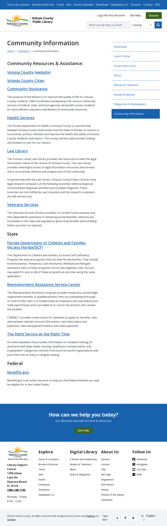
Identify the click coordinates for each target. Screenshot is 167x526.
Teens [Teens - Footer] (41, 469)
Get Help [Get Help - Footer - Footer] (106, 474)
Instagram (140, 464)
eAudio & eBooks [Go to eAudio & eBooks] (124, 94)
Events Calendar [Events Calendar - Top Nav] (83, 4)
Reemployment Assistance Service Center (43, 284)
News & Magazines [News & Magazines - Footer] (80, 474)
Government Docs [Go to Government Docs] (125, 66)
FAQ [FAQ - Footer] (103, 469)
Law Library (17, 150)
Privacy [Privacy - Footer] (105, 489)
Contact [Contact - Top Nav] (148, 4)
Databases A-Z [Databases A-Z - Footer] (46, 494)
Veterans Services (22, 204)
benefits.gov (18, 372)
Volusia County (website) (29, 72)
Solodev (11, 519)
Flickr (137, 474)
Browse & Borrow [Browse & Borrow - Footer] (48, 464)
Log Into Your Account (111, 15)
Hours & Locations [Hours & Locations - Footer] (48, 459)
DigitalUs (90, 516)
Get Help (135, 15)
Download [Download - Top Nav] (102, 4)
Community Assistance (27, 88)
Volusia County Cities (25, 80)
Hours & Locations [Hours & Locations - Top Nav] (18, 4)
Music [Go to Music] (117, 75)
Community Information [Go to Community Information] (129, 114)
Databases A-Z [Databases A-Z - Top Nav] (120, 4)
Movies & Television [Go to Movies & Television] (126, 85)
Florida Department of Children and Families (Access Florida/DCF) (46, 245)
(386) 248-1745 (16, 490)
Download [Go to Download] (120, 47)
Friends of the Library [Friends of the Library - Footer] (112, 494)
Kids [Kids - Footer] (40, 474)
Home (10, 51)
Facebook (139, 459)
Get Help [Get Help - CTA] (83, 430)
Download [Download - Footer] (44, 484)
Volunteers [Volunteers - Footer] (107, 499)
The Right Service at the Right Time (38, 333)
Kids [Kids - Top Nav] (68, 4)
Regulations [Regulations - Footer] (107, 479)
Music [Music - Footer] (73, 469)
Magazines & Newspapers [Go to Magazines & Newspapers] (130, 104)
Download (23, 51)
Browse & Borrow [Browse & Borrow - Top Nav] (43, 4)
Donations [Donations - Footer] (44, 489)
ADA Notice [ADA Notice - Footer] (107, 484)
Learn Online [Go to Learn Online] (122, 56)
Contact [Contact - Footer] (105, 464)
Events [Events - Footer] (42, 479)
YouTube (139, 469)
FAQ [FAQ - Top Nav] (157, 4)
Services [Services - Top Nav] (136, 4)
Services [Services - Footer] (105, 459)
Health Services (20, 117)
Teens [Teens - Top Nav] (60, 4)
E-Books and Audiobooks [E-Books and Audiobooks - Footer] (83, 459)
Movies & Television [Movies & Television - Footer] (80, 464)
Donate (154, 15)
